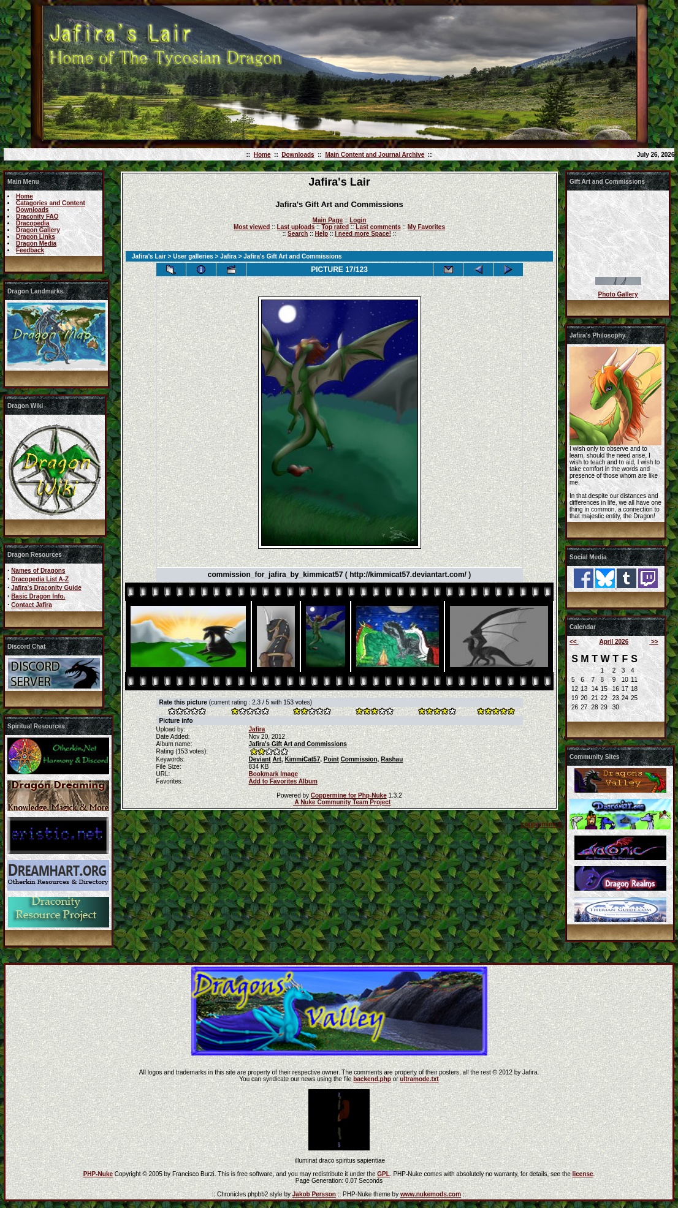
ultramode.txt (419, 1079)
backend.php (372, 1079)
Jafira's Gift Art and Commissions (298, 744)
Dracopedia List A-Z (40, 579)
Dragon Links (35, 236)
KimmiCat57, (303, 759)
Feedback (30, 250)
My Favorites (426, 227)
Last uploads (296, 227)
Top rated (335, 227)
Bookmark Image (274, 774)
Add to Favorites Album (283, 781)
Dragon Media (36, 243)
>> (653, 641)
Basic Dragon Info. (38, 596)
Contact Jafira (31, 605)
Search (298, 233)
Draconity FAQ (37, 216)
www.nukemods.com (430, 1194)
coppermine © (541, 824)
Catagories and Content (50, 203)
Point (331, 759)
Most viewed (252, 227)
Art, (277, 759)
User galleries (193, 256)
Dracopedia (32, 223)
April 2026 (613, 641)
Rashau (392, 759)
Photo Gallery (618, 294)
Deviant (260, 759)
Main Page (328, 220)
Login (357, 220)
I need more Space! (363, 233)
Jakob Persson (314, 1194)
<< (573, 641)
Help (321, 233)
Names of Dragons (38, 570)
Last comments (378, 227)
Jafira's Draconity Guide (46, 587)
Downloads (297, 154)
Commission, (360, 759)
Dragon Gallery (38, 230)
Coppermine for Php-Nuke (349, 795)
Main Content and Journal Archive (374, 154)
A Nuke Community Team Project (341, 802)
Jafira (228, 256)
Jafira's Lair (149, 256)
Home (262, 154)
